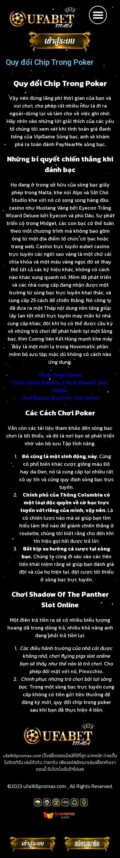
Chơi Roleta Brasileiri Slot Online (60, 398)
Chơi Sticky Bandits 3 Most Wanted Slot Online (60, 386)
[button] (98, 15)
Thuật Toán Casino (60, 374)
